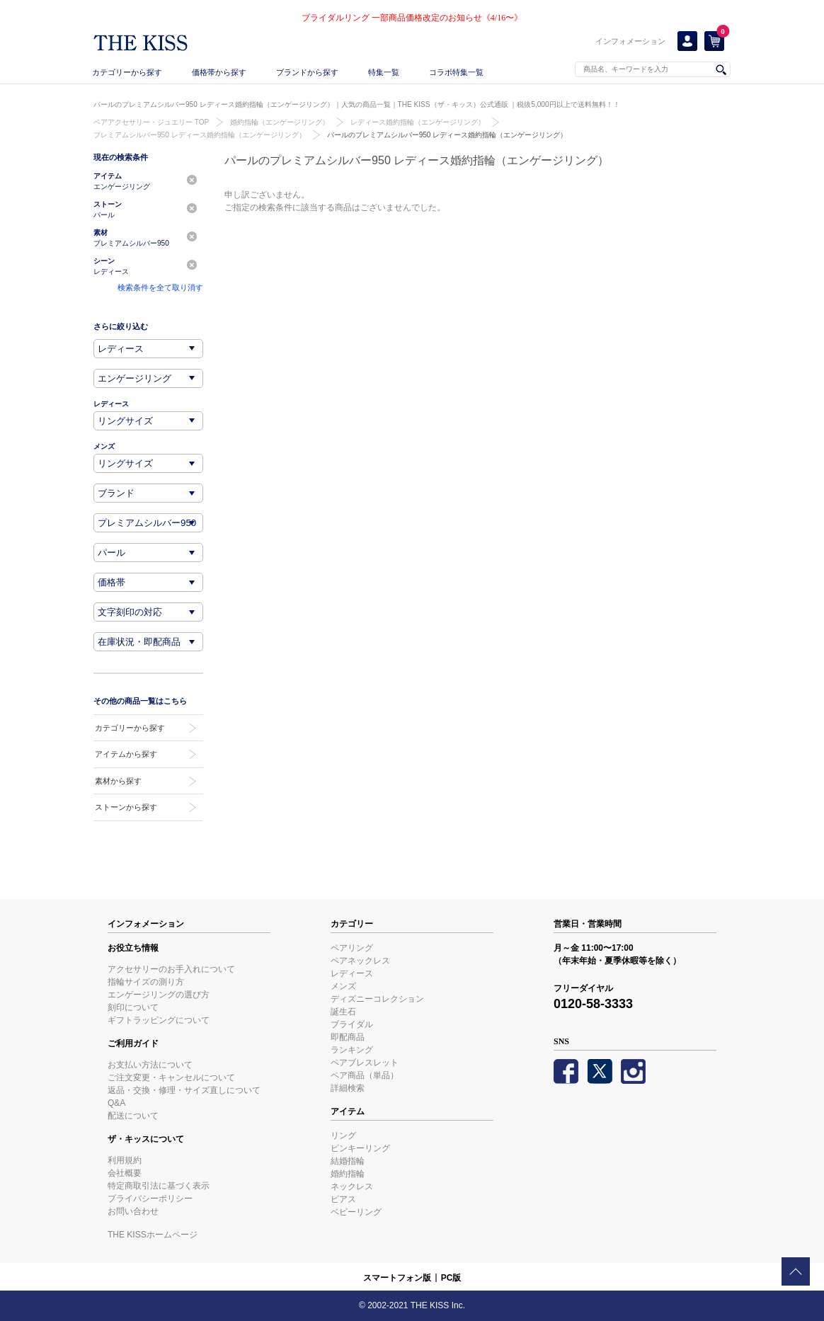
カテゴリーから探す (127, 72)
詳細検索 (348, 1088)
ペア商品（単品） (365, 1075)
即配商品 (348, 1037)
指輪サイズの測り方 (146, 982)
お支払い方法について (150, 1065)
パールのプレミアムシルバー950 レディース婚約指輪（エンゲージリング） (447, 135)
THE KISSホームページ (153, 1235)
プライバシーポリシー (150, 1198)
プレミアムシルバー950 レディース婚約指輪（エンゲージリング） (199, 135)
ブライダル (352, 1024)
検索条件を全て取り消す (160, 287)
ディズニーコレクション (377, 999)
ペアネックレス (360, 961)
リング (343, 1135)
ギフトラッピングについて (159, 1020)
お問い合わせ (133, 1211)
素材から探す (118, 781)
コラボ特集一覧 (456, 72)
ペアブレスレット (365, 1063)
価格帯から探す (219, 72)
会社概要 (125, 1173)
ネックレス (352, 1186)
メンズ (343, 986)
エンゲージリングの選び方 (159, 995)
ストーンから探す (126, 807)
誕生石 (343, 1012)
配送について (133, 1116)
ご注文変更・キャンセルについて (171, 1077)
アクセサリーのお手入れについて (171, 969)
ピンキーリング (360, 1148)
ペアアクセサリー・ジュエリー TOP (151, 122)
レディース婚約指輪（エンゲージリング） (417, 122)
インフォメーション (630, 41)
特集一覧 (383, 72)
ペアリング (352, 948)
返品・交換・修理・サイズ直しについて (184, 1090)
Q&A (116, 1103)
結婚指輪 (348, 1161)
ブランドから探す (307, 72)
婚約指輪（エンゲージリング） (279, 122)
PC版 (451, 1278)
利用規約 (125, 1160)
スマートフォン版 (397, 1278)
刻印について (133, 1007)
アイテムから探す (126, 754)
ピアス (343, 1199)
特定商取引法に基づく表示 (159, 1186)
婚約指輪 (348, 1174)
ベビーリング (356, 1212)
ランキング (352, 1050)
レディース (352, 973)
